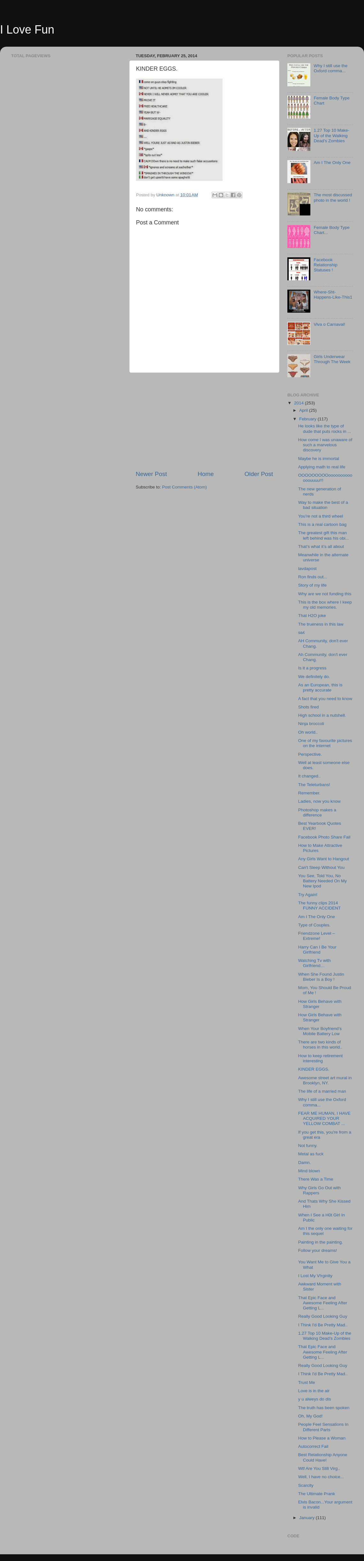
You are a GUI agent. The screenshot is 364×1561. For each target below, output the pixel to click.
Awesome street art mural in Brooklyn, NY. (325, 1080)
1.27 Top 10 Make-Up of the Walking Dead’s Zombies (331, 135)
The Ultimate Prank (316, 1493)
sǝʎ (301, 632)
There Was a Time (315, 1179)
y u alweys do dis (314, 1399)
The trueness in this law (321, 624)
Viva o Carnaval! (329, 324)
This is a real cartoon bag (322, 524)
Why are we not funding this (325, 593)
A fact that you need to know (325, 698)
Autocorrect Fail (313, 1446)
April (304, 410)
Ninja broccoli (311, 723)
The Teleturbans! (314, 784)
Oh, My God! (310, 1416)
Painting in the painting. (320, 1242)
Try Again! (307, 894)
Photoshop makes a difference (317, 812)
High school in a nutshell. (322, 715)
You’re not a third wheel (320, 516)
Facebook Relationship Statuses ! (325, 264)
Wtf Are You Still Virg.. (319, 1468)
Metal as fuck (311, 1153)
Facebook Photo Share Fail (324, 837)
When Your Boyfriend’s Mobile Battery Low (320, 1031)
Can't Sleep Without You (321, 867)
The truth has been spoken (324, 1407)
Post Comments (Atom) (184, 487)
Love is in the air (314, 1390)
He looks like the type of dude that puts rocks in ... (324, 428)
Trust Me (306, 1382)
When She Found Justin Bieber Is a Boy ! (321, 977)
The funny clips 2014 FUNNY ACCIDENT (319, 905)
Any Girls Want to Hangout (323, 858)
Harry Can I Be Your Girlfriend (317, 950)
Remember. (309, 793)
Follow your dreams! (317, 1250)
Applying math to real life (321, 466)
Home (206, 474)
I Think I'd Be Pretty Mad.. (323, 1325)
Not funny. (308, 1145)
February (308, 419)
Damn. (304, 1162)
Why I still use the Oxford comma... (330, 68)
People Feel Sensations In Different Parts (323, 1427)
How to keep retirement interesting (320, 1058)
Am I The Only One (332, 162)
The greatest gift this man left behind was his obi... (323, 535)
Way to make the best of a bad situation (323, 505)
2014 (299, 403)
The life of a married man (322, 1091)
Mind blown (309, 1170)
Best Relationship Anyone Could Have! (322, 1457)
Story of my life (312, 585)
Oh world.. (308, 732)
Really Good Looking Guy (322, 1316)
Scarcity (306, 1485)
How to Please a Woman (321, 1438)
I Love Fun (27, 29)
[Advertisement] (204, 421)
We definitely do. (314, 676)
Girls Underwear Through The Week (332, 359)
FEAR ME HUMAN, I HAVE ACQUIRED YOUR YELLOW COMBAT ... (324, 1118)
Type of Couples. (314, 925)
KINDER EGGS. (314, 1069)
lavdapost (307, 568)
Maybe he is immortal (318, 458)
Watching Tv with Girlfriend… (314, 963)
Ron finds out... (312, 576)
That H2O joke (312, 615)
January (307, 1517)
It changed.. (309, 776)
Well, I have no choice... (321, 1476)
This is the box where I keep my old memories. (325, 605)
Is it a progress (312, 668)
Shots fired (308, 707)
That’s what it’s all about (321, 546)
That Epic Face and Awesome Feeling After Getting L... (322, 1302)
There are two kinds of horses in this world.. (320, 1045)
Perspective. (310, 754)
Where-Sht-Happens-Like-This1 (333, 295)
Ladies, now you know (319, 801)
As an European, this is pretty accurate (320, 687)
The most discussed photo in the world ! (333, 197)
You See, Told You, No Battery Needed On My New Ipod (322, 880)
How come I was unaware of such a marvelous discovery (325, 444)
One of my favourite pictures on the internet (325, 743)
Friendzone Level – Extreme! (316, 936)
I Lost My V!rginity (315, 1275)
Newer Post (151, 474)
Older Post (259, 474)
